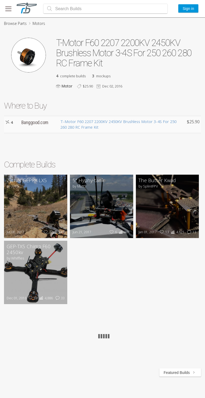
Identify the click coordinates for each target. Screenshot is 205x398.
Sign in (188, 8)
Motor (66, 86)
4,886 (45, 298)
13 (164, 232)
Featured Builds (180, 372)
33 (59, 298)
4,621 (177, 232)
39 (32, 298)
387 (124, 232)
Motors (39, 23)
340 (58, 232)
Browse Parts (15, 23)
